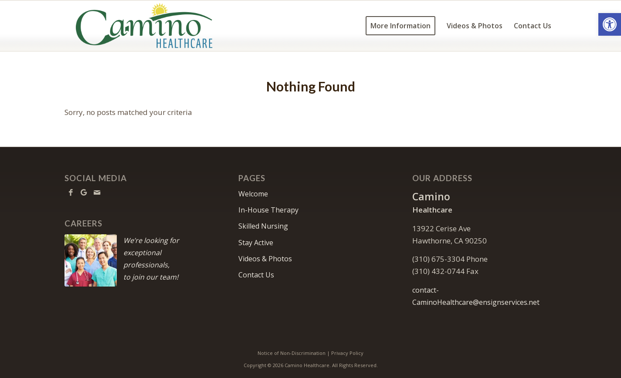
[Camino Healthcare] (144, 25)
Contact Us (256, 275)
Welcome (253, 194)
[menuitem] (400, 25)
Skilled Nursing (263, 226)
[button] (609, 24)
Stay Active (255, 242)
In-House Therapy (268, 210)
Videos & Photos (265, 258)
